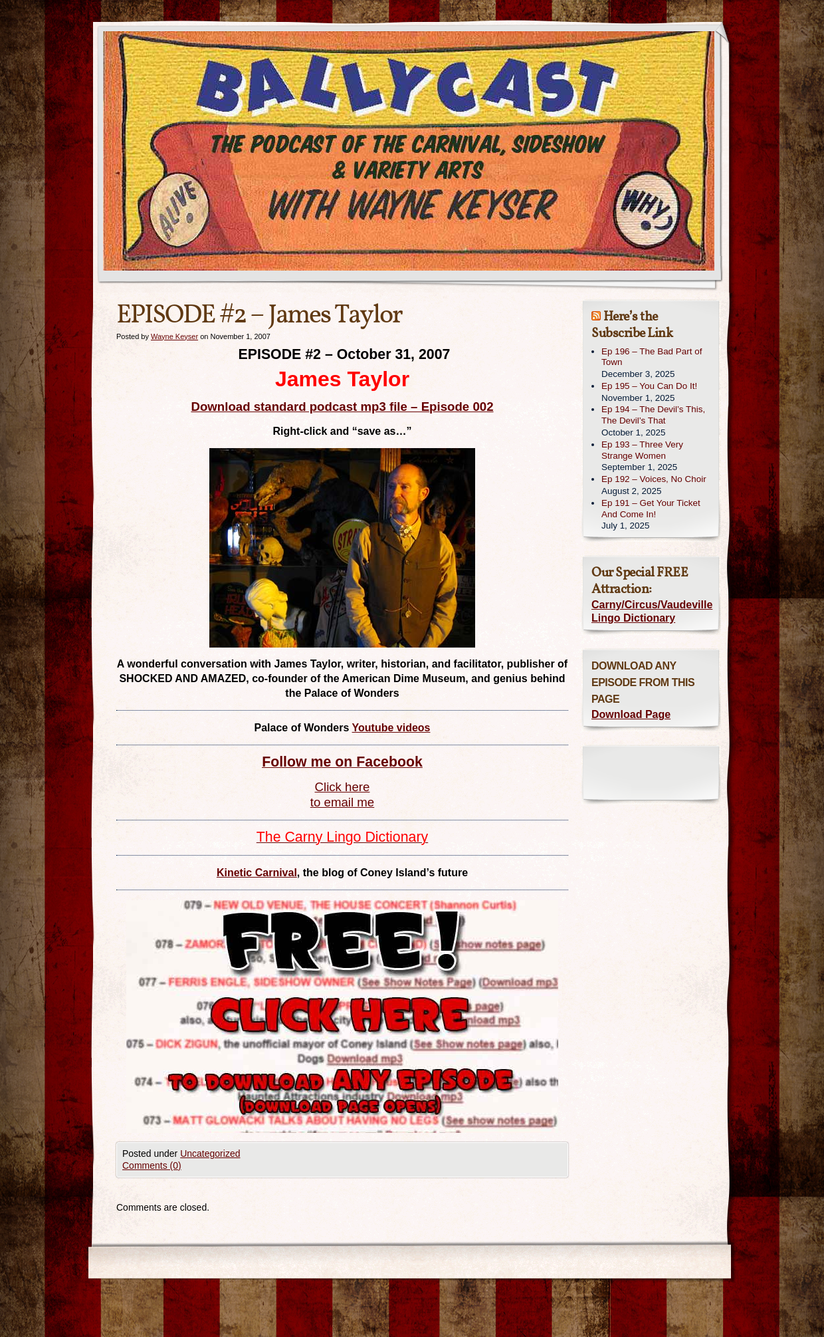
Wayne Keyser (174, 336)
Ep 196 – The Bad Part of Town (651, 357)
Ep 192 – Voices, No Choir (653, 479)
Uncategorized (210, 1153)
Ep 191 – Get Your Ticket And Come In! (650, 508)
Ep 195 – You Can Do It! (649, 386)
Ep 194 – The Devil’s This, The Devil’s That (653, 414)
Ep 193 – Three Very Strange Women (642, 450)
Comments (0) (151, 1165)
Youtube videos (391, 727)
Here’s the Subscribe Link (631, 325)
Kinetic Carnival (257, 872)
